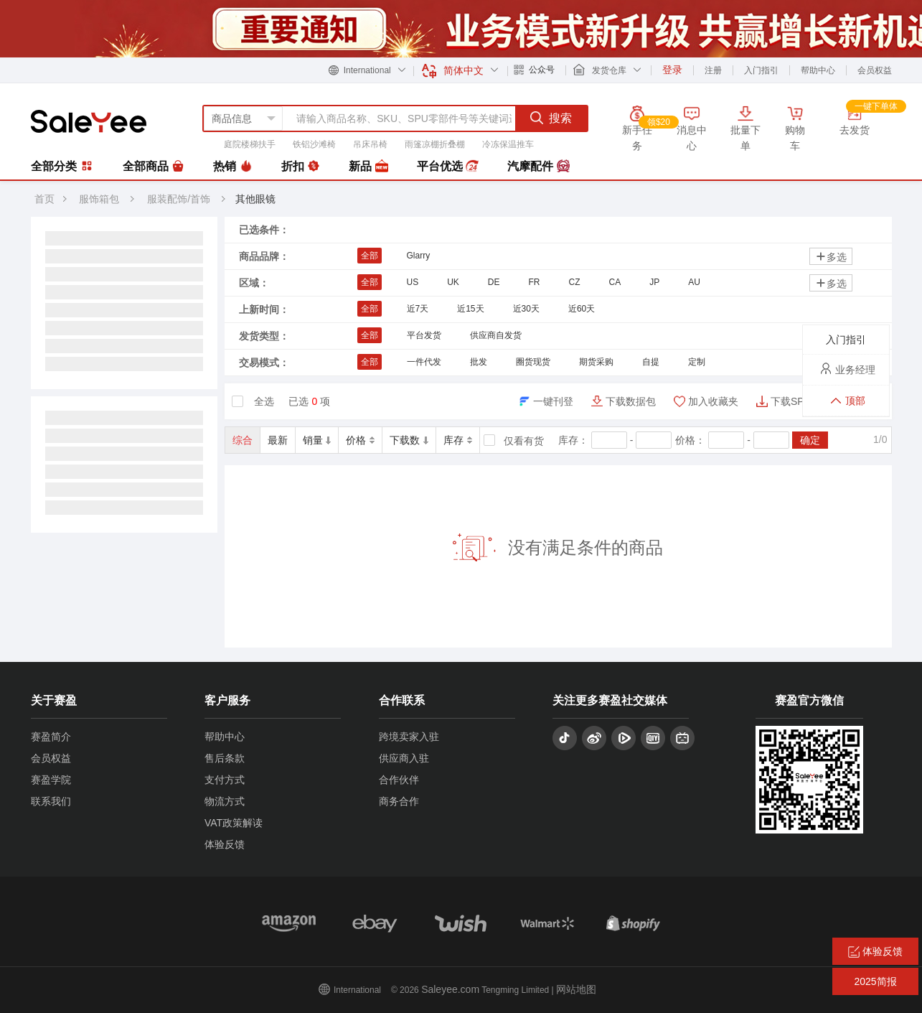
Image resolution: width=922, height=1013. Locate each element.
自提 (650, 362)
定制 (696, 362)
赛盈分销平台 (88, 121)
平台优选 (448, 166)
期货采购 (596, 362)
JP (654, 282)
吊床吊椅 (370, 144)
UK (453, 282)
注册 (713, 70)
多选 (831, 257)
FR (534, 282)
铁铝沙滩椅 (314, 144)
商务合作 (399, 801)
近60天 (581, 309)
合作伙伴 (399, 779)
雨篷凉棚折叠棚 (435, 144)
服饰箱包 (99, 199)
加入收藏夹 (713, 401)
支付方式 (224, 779)
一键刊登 (553, 401)
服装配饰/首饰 (180, 199)
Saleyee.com (450, 989)
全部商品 (153, 166)
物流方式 (224, 801)
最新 (278, 440)
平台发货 (424, 335)
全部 (369, 256)
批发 (478, 362)
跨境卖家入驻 (409, 736)
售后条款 (224, 758)
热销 (232, 166)
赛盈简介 (51, 736)
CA (615, 282)
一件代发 (424, 362)
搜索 (551, 117)
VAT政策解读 (233, 822)
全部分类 (62, 166)
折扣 (300, 166)
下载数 (409, 440)
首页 (44, 199)
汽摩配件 (538, 166)
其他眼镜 (255, 199)
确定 (810, 440)
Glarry (419, 256)
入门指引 (761, 70)
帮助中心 (818, 70)
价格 (360, 440)
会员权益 (874, 70)
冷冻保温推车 (508, 144)
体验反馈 (224, 844)
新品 (368, 166)
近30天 (526, 309)
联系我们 (51, 801)
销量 (317, 440)
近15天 (470, 309)
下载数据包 (631, 401)
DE (494, 282)
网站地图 (576, 989)
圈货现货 (533, 362)
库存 (457, 440)
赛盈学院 (51, 779)
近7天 (418, 309)
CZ (574, 282)
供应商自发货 (496, 335)
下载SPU (791, 401)
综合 (242, 440)
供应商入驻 (404, 758)
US (413, 282)
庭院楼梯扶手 (250, 144)
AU (694, 282)
